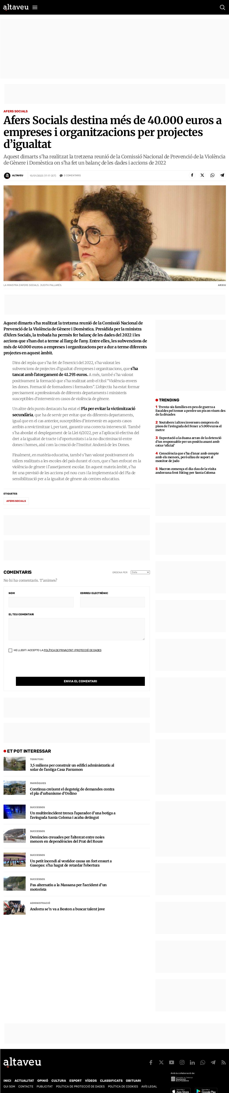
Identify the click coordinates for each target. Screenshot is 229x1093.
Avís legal (149, 1086)
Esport (75, 1081)
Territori (37, 750)
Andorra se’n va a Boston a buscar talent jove (67, 900)
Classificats (111, 1081)
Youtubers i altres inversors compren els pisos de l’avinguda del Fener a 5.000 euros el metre (188, 426)
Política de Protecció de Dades (80, 1086)
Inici (7, 1081)
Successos (37, 798)
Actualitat (24, 1081)
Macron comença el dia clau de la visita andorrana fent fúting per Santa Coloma (185, 471)
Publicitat (45, 1086)
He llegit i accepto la (55, 650)
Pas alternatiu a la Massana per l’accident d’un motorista (68, 878)
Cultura (58, 1081)
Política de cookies (123, 1086)
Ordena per (119, 572)
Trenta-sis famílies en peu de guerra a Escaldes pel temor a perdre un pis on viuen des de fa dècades (190, 410)
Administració (40, 894)
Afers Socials (16, 111)
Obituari (133, 1081)
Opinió (42, 1081)
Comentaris (72, 175)
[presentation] (42, 668)
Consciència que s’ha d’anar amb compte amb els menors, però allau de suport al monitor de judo (187, 457)
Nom (12, 593)
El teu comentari (21, 614)
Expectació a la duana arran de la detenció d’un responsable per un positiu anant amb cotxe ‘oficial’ (188, 441)
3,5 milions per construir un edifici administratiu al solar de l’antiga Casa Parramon (72, 758)
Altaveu (17, 175)
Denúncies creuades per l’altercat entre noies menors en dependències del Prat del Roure (67, 830)
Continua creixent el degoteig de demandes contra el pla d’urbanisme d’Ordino (72, 782)
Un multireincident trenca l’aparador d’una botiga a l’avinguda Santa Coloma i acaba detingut (72, 806)
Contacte (25, 1086)
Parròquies (38, 774)
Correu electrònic (94, 593)
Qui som (9, 1086)
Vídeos (91, 1081)
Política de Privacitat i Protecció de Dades (72, 650)
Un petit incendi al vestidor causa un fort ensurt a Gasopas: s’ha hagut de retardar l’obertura (71, 854)
